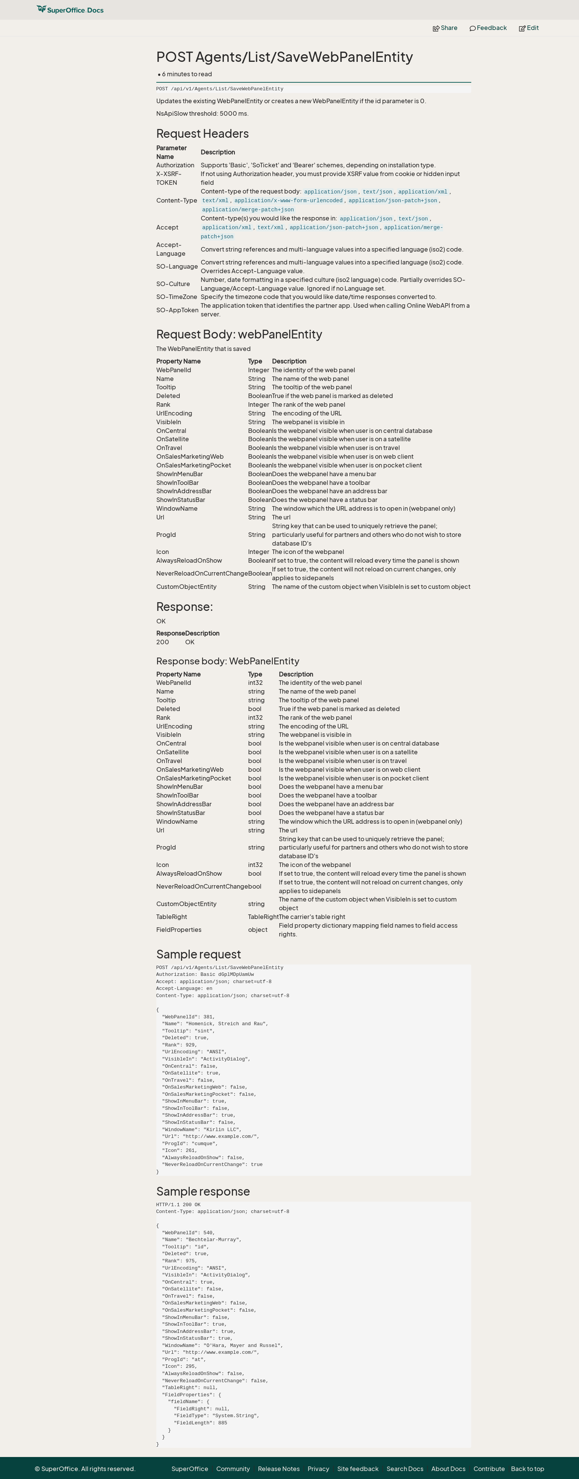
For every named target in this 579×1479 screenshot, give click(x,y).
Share (445, 27)
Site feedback (358, 1469)
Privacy (318, 1469)
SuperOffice (189, 1469)
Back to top (527, 1469)
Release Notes (279, 1469)
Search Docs (405, 1469)
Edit (529, 27)
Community (233, 1469)
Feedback (488, 27)
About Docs (448, 1469)
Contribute (489, 1469)
